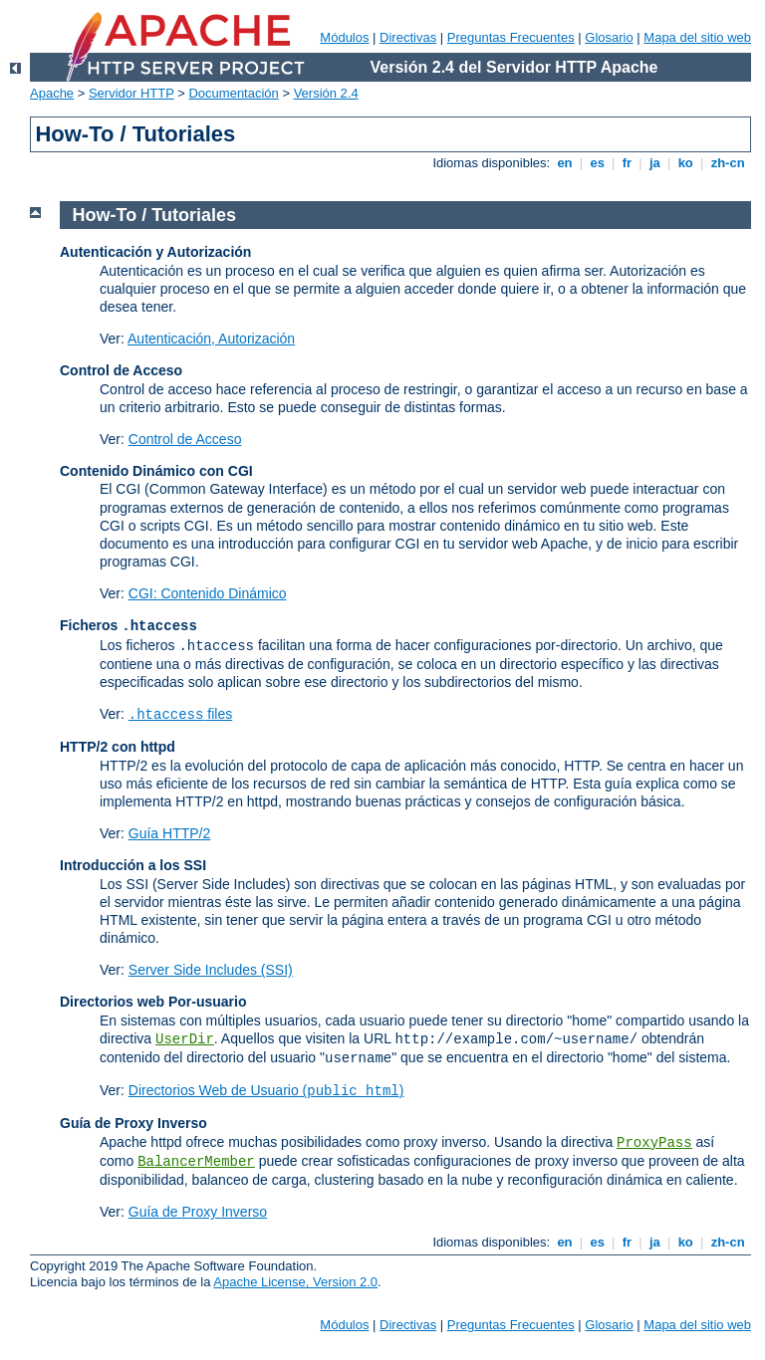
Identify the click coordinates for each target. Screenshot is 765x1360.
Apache (52, 93)
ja (654, 162)
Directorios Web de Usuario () (266, 1090)
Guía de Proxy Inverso (197, 1212)
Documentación (233, 93)
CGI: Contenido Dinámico (207, 593)
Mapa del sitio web (697, 37)
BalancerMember (196, 1162)
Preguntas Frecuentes (511, 37)
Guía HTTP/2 (169, 833)
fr (627, 162)
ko (685, 162)
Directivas (408, 37)
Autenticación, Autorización (211, 338)
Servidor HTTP (131, 93)
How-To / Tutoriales (154, 215)
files (180, 714)
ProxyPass (654, 1143)
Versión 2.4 (326, 93)
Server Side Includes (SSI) (210, 970)
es (598, 162)
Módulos (344, 37)
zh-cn (727, 162)
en (565, 162)
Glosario (609, 37)
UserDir (184, 1039)
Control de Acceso (185, 439)
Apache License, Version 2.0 (295, 1281)
